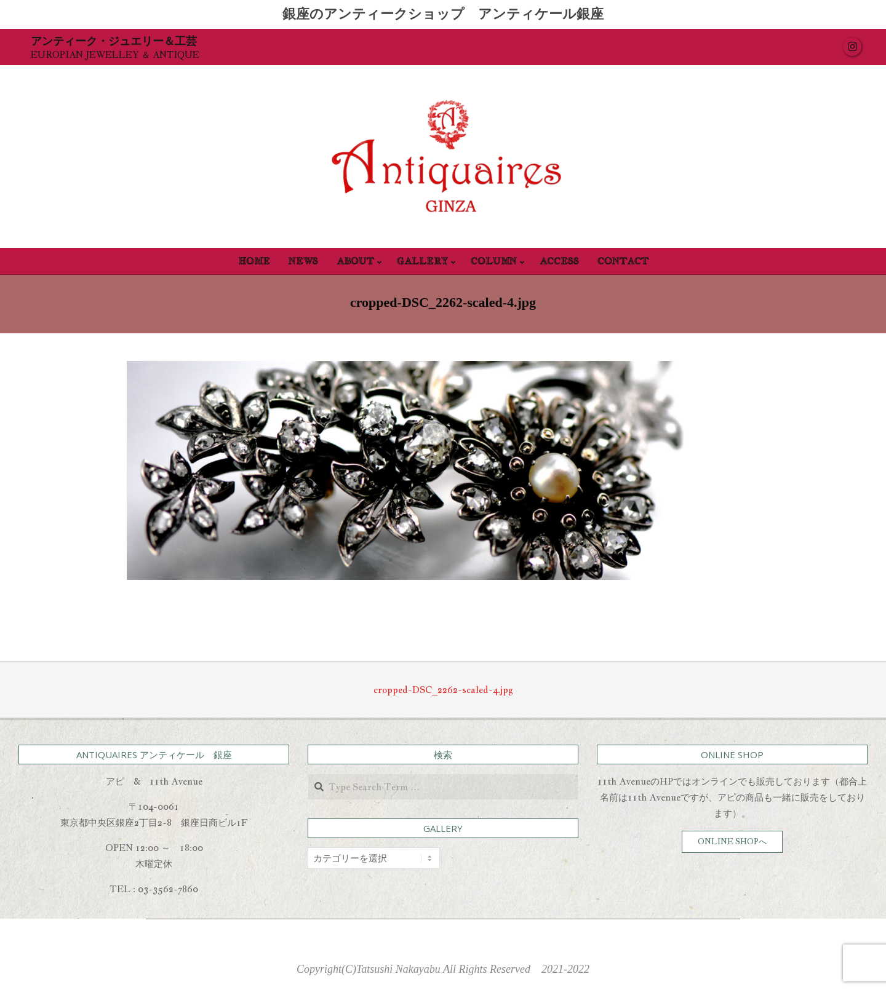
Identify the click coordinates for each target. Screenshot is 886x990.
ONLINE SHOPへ (732, 841)
